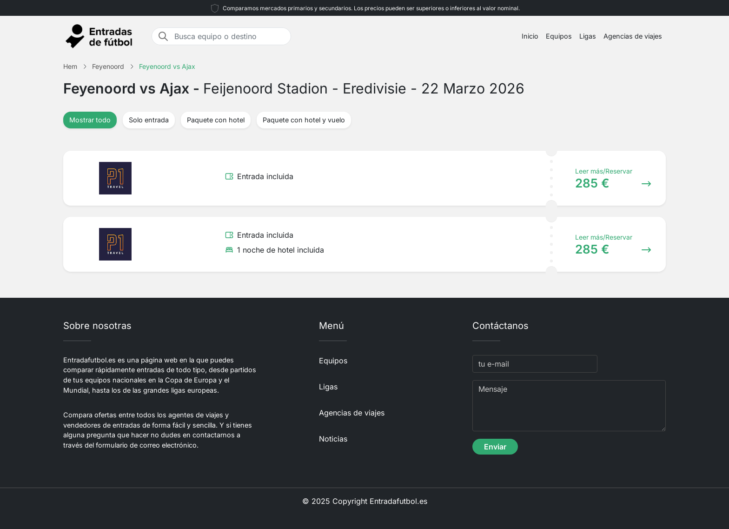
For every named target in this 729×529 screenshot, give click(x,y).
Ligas (587, 36)
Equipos (559, 36)
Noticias (333, 438)
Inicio (530, 36)
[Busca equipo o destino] (230, 36)
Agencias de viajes (632, 36)
